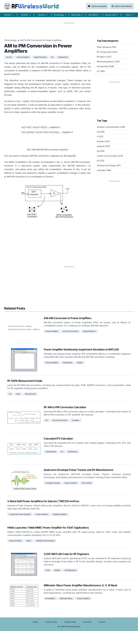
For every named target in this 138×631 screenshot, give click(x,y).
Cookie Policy (70, 622)
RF (31, 6)
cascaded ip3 (51, 452)
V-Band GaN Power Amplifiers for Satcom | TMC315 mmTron (43, 501)
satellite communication (45, 541)
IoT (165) (101, 71)
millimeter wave (66, 598)
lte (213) (100, 160)
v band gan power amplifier (20, 514)
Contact (102, 622)
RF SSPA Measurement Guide (24, 380)
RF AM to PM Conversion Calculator (65, 407)
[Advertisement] (69, 30)
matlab (79, 363)
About (35, 622)
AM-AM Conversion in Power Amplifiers (67, 318)
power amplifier (23, 57)
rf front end (86, 483)
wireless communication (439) (111, 127)
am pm (9, 57)
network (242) (103, 146)
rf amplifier (50, 598)
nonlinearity (62, 57)
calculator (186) (104, 170)
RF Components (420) (107, 52)
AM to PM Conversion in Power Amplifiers (41, 40)
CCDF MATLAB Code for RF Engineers (66, 554)
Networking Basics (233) (108, 61)
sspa (18, 394)
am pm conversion (60, 420)
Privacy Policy (51, 622)
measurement (30, 394)
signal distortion (40, 57)
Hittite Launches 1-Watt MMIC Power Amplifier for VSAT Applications (48, 527)
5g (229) (101, 151)
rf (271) (100, 136)
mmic (29, 541)
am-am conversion (70, 331)
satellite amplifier (59, 514)
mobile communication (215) (110, 156)
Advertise (87, 622)
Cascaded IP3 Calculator (58, 438)
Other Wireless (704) (106, 47)
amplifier (75, 420)
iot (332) (101, 132)
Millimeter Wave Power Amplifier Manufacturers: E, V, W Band (80, 585)
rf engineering (70, 570)
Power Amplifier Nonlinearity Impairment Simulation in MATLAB (81, 349)
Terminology (10, 40)
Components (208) (105, 66)
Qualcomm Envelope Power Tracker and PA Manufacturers (78, 469)
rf (52, 57)
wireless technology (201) (109, 165)
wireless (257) (103, 141)
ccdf (47, 570)
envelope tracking (52, 483)
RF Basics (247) (104, 57)
